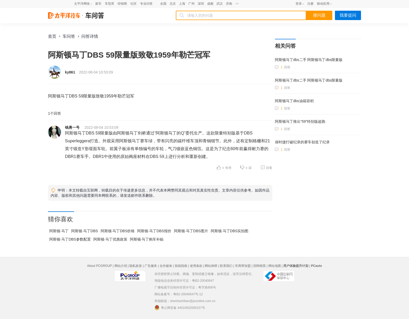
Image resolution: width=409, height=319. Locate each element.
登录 (299, 3)
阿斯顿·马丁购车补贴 (147, 239)
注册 (310, 3)
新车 (98, 3)
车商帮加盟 (243, 266)
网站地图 (274, 266)
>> (237, 3)
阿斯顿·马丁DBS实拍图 (230, 231)
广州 (191, 3)
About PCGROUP (99, 266)
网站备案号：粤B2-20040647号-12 (178, 294)
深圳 (201, 3)
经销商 (122, 3)
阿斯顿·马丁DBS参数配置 (70, 239)
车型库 (109, 3)
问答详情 (89, 36)
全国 (163, 3)
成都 (210, 3)
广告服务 (151, 266)
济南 (229, 3)
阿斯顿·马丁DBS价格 (118, 231)
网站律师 (211, 266)
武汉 (219, 3)
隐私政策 (135, 266)
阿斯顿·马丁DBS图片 (191, 231)
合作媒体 (166, 266)
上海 (182, 3)
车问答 (69, 36)
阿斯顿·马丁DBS (84, 231)
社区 (133, 3)
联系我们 (226, 266)
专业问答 (146, 3)
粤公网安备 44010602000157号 (179, 307)
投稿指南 (181, 266)
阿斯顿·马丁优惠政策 (110, 239)
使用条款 (196, 266)
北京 (173, 3)
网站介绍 (121, 266)
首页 (52, 36)
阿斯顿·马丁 (59, 231)
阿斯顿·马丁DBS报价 (154, 231)
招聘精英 (259, 266)
